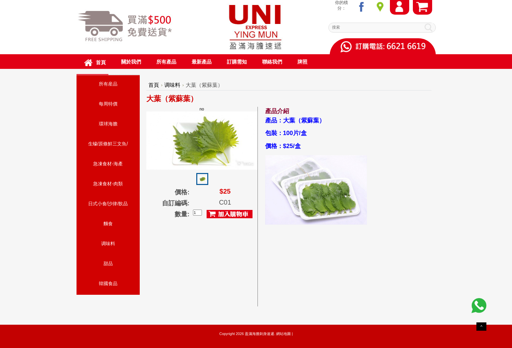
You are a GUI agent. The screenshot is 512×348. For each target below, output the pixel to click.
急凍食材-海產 (108, 163)
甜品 (108, 263)
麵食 (108, 223)
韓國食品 (108, 283)
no (201, 138)
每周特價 (108, 103)
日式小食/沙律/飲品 (108, 203)
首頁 (153, 85)
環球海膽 (108, 123)
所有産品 (108, 84)
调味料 (108, 243)
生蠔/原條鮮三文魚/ (108, 143)
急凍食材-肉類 (108, 183)
